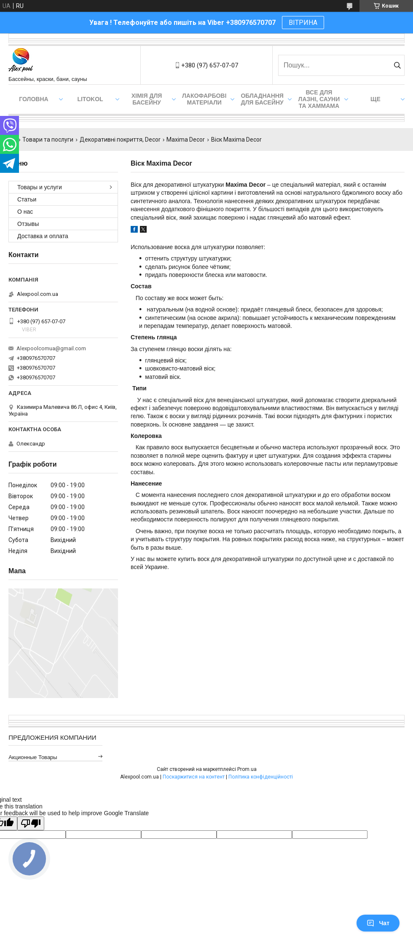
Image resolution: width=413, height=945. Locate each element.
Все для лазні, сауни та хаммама (319, 99)
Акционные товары (32, 757)
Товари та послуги (47, 139)
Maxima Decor (185, 139)
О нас (25, 211)
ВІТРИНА (303, 23)
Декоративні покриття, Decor (120, 139)
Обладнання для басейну (262, 99)
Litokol (90, 99)
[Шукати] (397, 65)
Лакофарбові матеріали (204, 99)
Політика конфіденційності (260, 777)
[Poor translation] (30, 823)
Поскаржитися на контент (194, 777)
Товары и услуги (39, 187)
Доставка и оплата (42, 236)
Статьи (26, 199)
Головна (33, 99)
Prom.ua (247, 769)
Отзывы (28, 223)
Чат (378, 923)
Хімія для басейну (146, 99)
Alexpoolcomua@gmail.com (51, 348)
